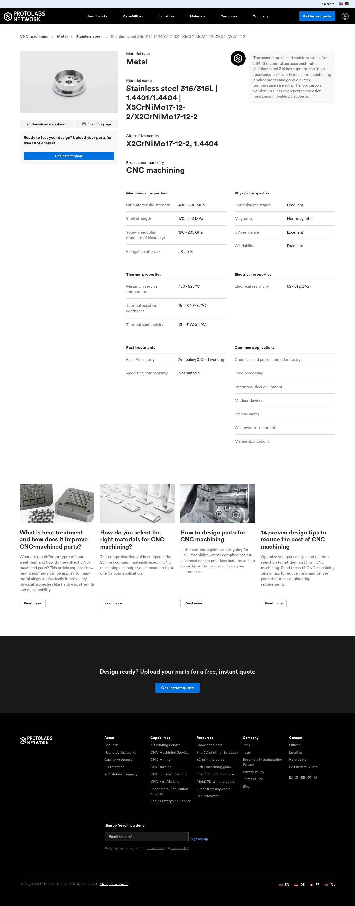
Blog (246, 786)
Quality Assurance (118, 759)
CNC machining (34, 36)
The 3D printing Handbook (217, 752)
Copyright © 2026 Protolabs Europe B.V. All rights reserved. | (74, 884)
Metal (62, 36)
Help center (298, 759)
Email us (295, 752)
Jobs (246, 745)
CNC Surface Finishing (168, 774)
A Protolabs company (120, 774)
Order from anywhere (214, 789)
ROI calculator (208, 796)
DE (299, 884)
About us (111, 745)
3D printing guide (210, 759)
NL (330, 884)
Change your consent (114, 884)
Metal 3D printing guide (215, 781)
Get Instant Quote (303, 767)
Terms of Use (253, 779)
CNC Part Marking (164, 781)
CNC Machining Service (169, 752)
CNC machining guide (214, 767)
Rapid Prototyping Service (170, 801)
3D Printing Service (165, 745)
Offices (294, 745)
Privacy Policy (253, 772)
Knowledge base (210, 745)
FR (315, 884)
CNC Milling (160, 759)
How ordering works (120, 752)
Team (247, 752)
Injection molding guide (215, 774)
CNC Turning (160, 767)
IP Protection (114, 767)
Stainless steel (88, 36)
